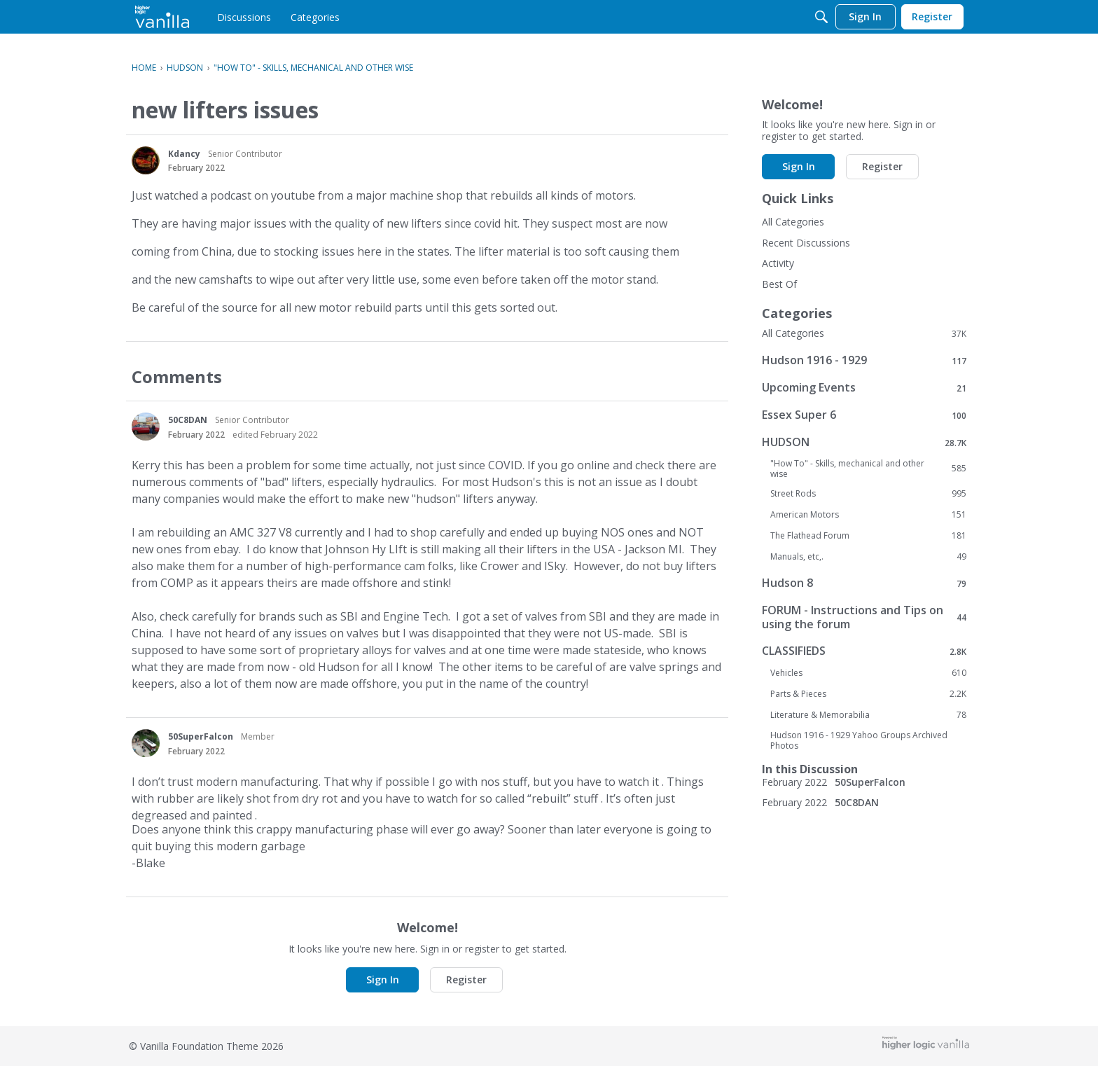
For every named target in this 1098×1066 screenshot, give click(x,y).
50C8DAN (187, 420)
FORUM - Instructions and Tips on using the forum (864, 617)
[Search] (821, 16)
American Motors (868, 514)
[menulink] (244, 16)
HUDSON (864, 442)
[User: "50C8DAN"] (146, 427)
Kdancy (184, 154)
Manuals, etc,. (868, 557)
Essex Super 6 (864, 415)
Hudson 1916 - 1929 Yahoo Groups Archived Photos (858, 740)
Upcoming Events (864, 387)
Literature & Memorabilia (868, 715)
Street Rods (868, 493)
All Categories (793, 221)
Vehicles (868, 673)
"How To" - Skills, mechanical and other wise (868, 468)
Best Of (779, 284)
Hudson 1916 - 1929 (864, 360)
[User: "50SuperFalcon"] (146, 743)
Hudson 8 (864, 583)
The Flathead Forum (868, 535)
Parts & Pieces (868, 694)
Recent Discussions (806, 242)
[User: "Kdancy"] (146, 160)
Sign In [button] (382, 979)
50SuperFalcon (200, 736)
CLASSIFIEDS (864, 651)
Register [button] (466, 979)
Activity (778, 263)
